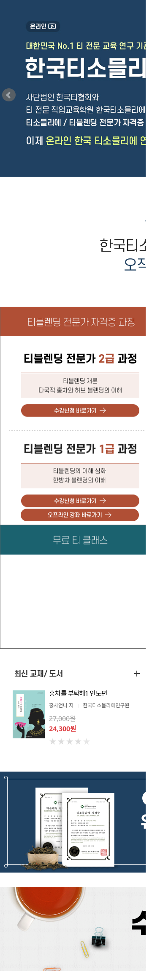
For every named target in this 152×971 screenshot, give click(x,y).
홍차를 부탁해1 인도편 (78, 693)
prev (9, 95)
